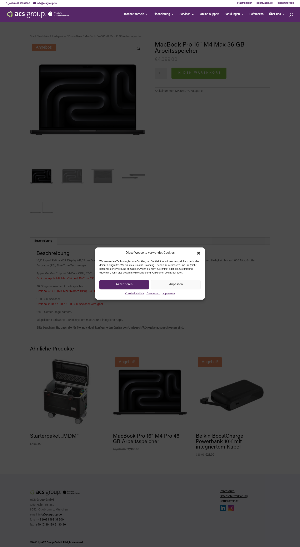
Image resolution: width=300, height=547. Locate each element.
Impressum (168, 293)
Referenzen (256, 14)
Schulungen (232, 14)
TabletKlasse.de (263, 3)
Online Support (209, 14)
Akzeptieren (124, 284)
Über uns (275, 14)
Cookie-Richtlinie (134, 293)
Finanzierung (162, 14)
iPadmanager (244, 3)
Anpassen (176, 284)
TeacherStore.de (285, 3)
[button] (198, 253)
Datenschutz (153, 293)
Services (185, 14)
